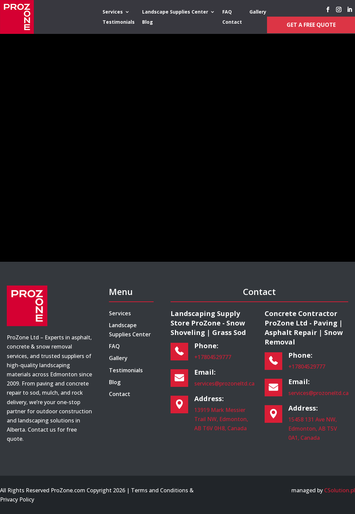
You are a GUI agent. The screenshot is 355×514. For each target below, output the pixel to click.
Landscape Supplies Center (175, 12)
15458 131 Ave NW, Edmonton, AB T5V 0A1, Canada (312, 428)
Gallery (257, 12)
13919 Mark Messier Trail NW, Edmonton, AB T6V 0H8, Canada (221, 419)
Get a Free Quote (311, 24)
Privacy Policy (17, 499)
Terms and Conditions (159, 490)
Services (113, 12)
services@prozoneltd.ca (224, 383)
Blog (147, 22)
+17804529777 (212, 357)
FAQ (227, 12)
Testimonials (119, 22)
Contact (232, 22)
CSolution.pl (339, 490)
